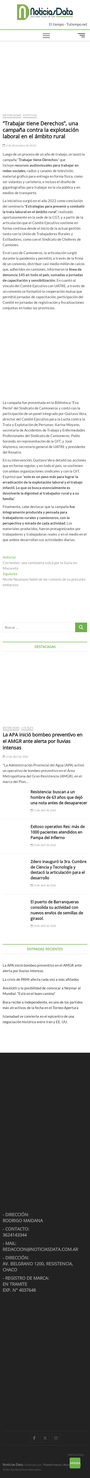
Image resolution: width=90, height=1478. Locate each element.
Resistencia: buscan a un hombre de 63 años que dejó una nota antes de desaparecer (58, 797)
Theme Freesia (52, 1464)
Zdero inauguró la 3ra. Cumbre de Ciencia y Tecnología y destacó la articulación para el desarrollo (58, 870)
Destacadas (12, 115)
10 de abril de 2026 (43, 845)
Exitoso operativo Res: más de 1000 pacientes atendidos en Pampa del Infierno (57, 832)
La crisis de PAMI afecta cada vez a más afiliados (41, 979)
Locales (27, 727)
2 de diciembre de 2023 (19, 145)
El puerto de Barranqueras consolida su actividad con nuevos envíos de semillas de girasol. (56, 910)
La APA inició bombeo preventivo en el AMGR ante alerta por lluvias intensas (42, 741)
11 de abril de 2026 (15, 756)
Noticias (30, 115)
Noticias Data (76, 1454)
